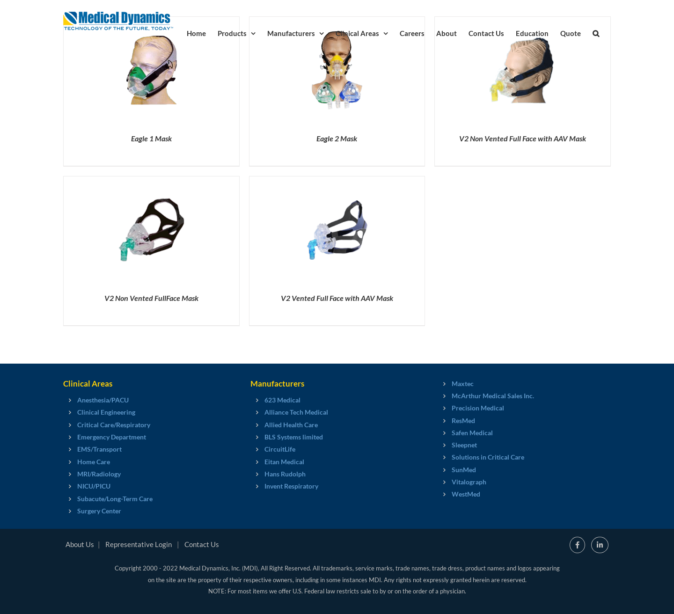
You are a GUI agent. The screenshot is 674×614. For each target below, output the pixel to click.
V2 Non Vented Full (151, 297)
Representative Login (138, 544)
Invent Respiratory (291, 486)
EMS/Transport (99, 449)
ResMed (463, 420)
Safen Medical (472, 433)
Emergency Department (111, 437)
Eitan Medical (284, 462)
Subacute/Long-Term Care (115, 499)
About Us (80, 544)
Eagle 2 (336, 138)
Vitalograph (469, 482)
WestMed (466, 494)
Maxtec (463, 383)
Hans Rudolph (285, 474)
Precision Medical (478, 408)
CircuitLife (279, 449)
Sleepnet (464, 445)
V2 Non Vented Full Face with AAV (522, 138)
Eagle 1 (151, 138)
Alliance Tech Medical (296, 412)
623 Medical (282, 400)
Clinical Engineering (106, 412)
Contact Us (201, 544)
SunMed (464, 470)
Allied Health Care (291, 425)
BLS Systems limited (293, 437)
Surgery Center (99, 511)
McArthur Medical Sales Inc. (493, 396)
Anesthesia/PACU (103, 400)
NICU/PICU (93, 486)
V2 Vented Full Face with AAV (337, 297)
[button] (596, 33)
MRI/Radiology (99, 474)
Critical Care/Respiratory (113, 425)
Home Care (93, 462)
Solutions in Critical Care (488, 457)
